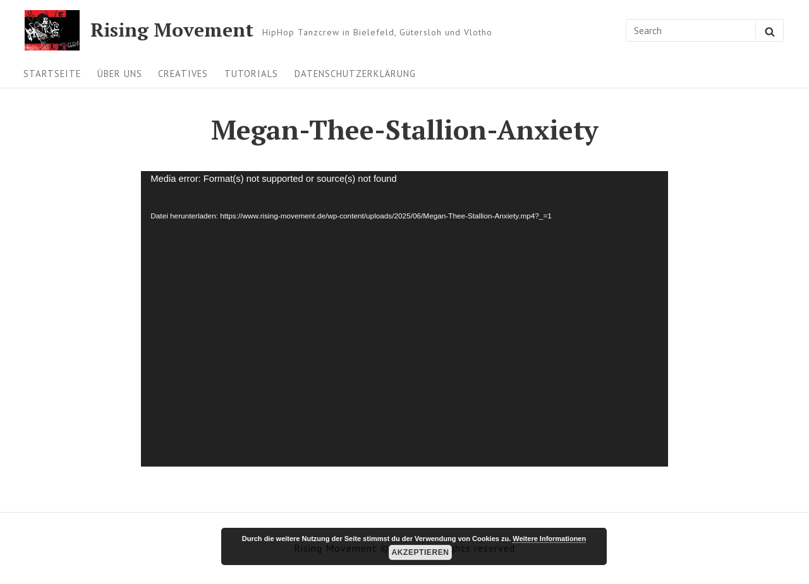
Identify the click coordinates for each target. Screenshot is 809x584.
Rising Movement (171, 30)
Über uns (119, 74)
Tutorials (251, 74)
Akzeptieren (420, 552)
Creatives (183, 74)
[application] (404, 319)
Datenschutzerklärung (355, 74)
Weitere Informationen (549, 538)
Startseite (52, 74)
